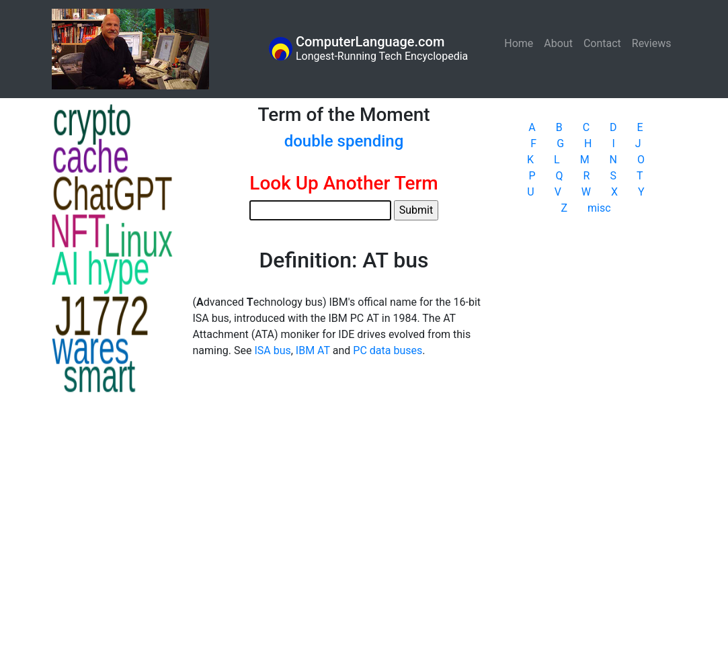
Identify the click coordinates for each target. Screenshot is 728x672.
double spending (344, 141)
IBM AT (313, 350)
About (558, 43)
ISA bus (272, 350)
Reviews (652, 43)
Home (521, 43)
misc (599, 208)
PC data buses (387, 350)
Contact (602, 43)
